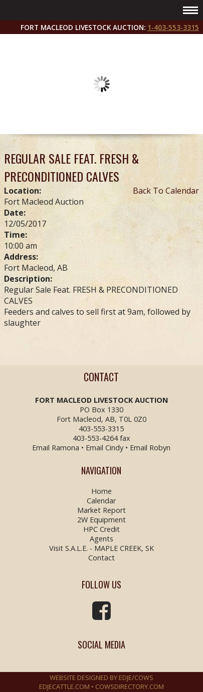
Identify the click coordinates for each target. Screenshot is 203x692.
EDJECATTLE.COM (64, 686)
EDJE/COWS (136, 677)
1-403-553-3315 (173, 27)
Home (101, 491)
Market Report (101, 510)
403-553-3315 (101, 428)
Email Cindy (104, 447)
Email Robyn (150, 447)
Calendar (101, 500)
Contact (101, 557)
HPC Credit (101, 529)
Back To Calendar (166, 190)
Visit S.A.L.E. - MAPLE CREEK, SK (101, 548)
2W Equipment (101, 519)
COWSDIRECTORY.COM (129, 686)
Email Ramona (55, 447)
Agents (101, 538)
